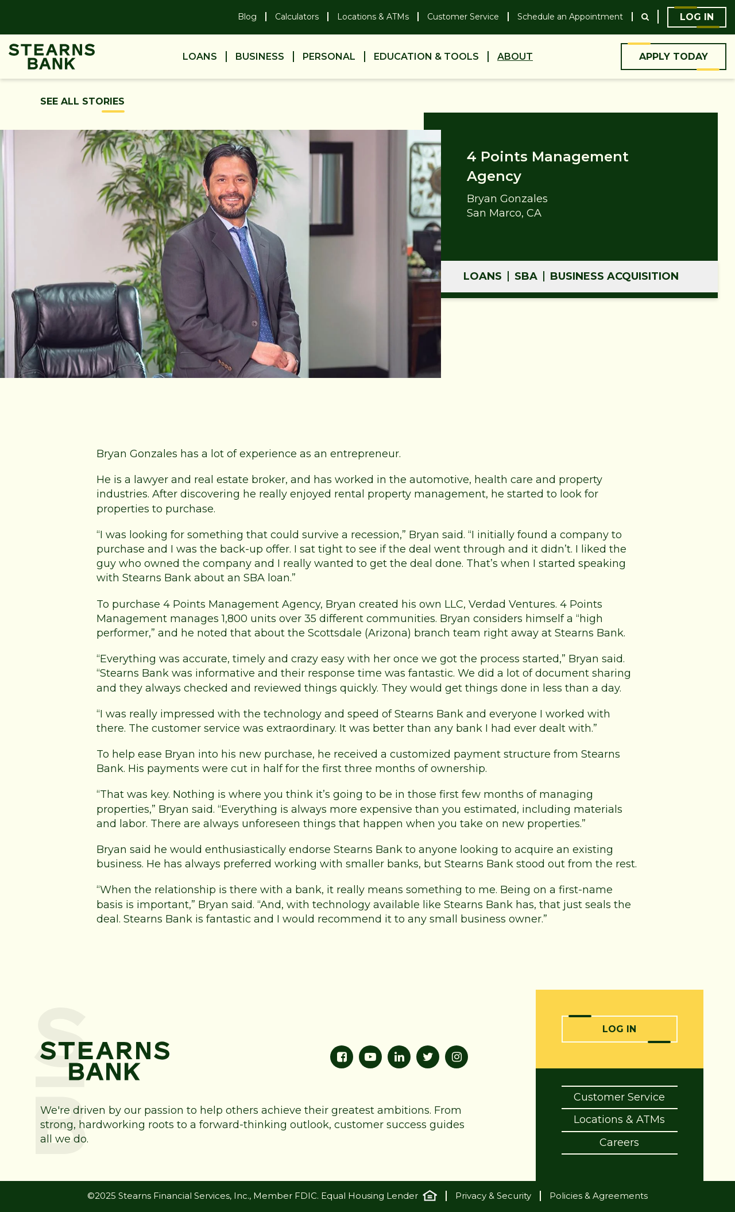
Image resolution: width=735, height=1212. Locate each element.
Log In (697, 16)
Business (259, 56)
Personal (329, 56)
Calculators (297, 17)
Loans (200, 56)
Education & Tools (426, 56)
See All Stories (82, 101)
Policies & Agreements (599, 1196)
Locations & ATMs (373, 17)
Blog (247, 17)
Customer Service (463, 17)
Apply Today (673, 56)
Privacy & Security (493, 1196)
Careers (619, 1142)
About (515, 56)
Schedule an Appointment (570, 17)
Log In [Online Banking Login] (619, 1029)
